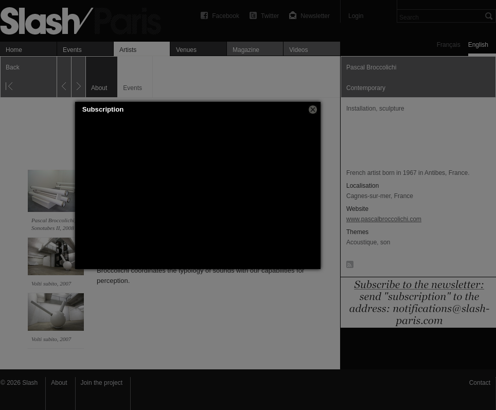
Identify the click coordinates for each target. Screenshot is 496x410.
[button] (313, 109)
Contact (479, 382)
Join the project (101, 382)
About (59, 382)
